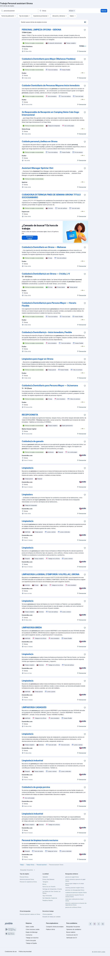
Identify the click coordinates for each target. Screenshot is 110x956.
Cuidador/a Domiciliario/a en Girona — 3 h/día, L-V (46, 273)
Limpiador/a (27, 468)
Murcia (44, 884)
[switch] (85, 22)
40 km (72, 11)
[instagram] (94, 924)
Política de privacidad (25, 951)
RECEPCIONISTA (30, 414)
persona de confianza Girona (73, 907)
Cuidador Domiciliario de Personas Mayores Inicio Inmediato (51, 85)
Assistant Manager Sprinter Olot (37, 168)
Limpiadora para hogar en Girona (37, 359)
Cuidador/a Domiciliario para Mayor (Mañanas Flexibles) (48, 59)
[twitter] (98, 924)
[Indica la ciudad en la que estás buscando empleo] (57, 10)
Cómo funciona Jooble (32, 929)
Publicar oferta (50, 929)
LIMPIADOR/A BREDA (32, 627)
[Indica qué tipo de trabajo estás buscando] (19, 10)
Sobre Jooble (30, 926)
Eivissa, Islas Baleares (48, 879)
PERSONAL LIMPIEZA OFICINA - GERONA (41, 29)
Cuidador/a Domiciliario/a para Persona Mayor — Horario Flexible (49, 304)
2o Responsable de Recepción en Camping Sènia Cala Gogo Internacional (50, 113)
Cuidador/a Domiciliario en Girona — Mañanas (44, 247)
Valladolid (45, 877)
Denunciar (81, 51)
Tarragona (45, 882)
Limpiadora (27, 494)
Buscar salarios (70, 932)
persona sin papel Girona (72, 877)
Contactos (29, 935)
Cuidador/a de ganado (32, 441)
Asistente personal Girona (27, 879)
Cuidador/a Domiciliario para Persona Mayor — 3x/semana (50, 385)
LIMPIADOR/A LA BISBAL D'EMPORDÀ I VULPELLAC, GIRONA (50, 574)
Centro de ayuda (31, 940)
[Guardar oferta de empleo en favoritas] (85, 30)
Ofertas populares (47, 914)
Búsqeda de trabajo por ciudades (51, 916)
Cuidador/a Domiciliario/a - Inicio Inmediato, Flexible (47, 332)
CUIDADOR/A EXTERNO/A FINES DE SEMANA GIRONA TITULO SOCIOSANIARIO (51, 196)
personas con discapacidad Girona (74, 890)
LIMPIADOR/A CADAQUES (34, 707)
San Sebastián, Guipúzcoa (50, 898)
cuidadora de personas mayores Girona (76, 892)
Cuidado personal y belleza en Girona (39, 141)
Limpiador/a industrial (32, 760)
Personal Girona (24, 877)
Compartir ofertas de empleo (55, 926)
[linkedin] (102, 924)
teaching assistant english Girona (74, 887)
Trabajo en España (31, 943)
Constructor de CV (72, 935)
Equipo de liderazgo (31, 932)
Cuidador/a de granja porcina (36, 787)
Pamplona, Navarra (48, 900)
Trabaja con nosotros (32, 938)
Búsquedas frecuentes (27, 870)
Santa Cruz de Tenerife (49, 886)
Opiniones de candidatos (73, 929)
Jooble (103, 952)
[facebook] (90, 924)
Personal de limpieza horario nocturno (40, 840)
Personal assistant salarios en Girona (30, 914)
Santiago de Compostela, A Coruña (52, 889)
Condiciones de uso (11, 951)
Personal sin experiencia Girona (28, 882)
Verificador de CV (71, 938)
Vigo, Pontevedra (47, 895)
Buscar (104, 11)
